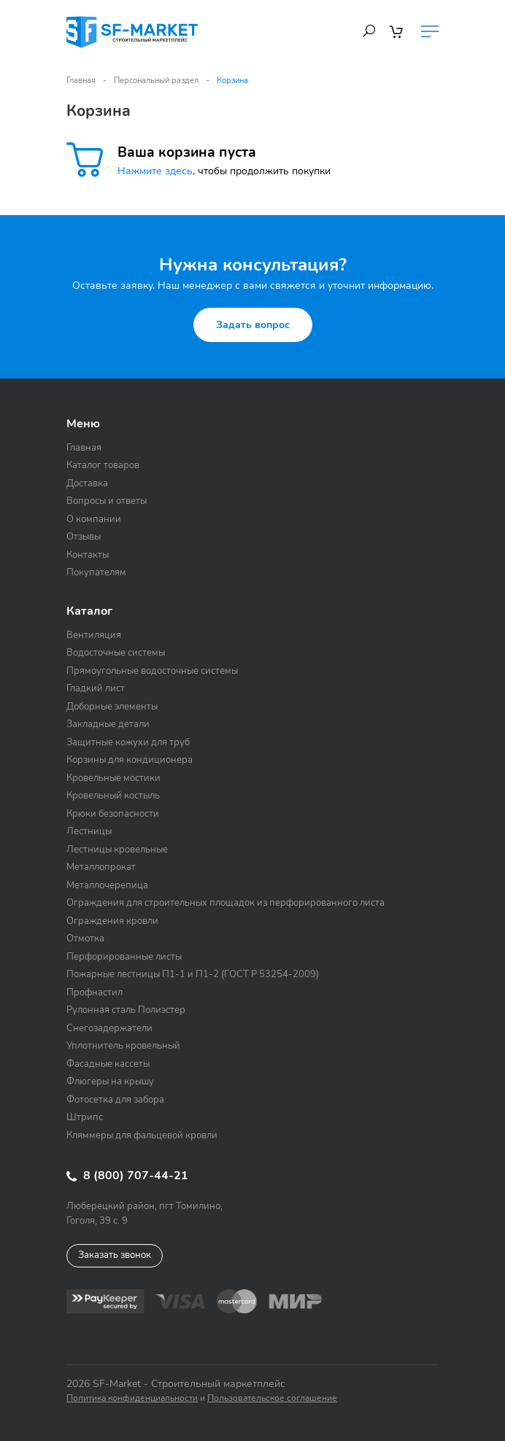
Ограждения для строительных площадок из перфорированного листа (225, 902)
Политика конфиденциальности (132, 1398)
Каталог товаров (102, 465)
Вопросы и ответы (106, 501)
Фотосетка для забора (115, 1099)
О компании (93, 519)
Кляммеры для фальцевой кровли (141, 1135)
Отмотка (85, 938)
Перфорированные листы (124, 956)
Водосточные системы (115, 652)
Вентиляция (93, 635)
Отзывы (83, 536)
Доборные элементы (112, 706)
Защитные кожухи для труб (128, 742)
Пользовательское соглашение (272, 1398)
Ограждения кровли (112, 921)
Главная (81, 80)
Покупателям (96, 572)
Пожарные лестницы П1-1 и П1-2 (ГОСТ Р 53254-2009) (192, 974)
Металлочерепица (107, 885)
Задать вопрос (253, 325)
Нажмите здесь (155, 171)
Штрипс (84, 1117)
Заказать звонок (114, 1255)
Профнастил (94, 992)
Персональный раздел (156, 80)
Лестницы (89, 831)
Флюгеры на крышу (110, 1081)
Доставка (87, 483)
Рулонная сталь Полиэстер (125, 1010)
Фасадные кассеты (108, 1064)
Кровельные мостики (113, 778)
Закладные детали (108, 724)
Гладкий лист (95, 688)
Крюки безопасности (112, 813)
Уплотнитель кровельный (123, 1045)
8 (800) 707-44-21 (127, 1176)
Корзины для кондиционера (129, 759)
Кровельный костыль (113, 795)
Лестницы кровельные (117, 849)
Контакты (87, 555)
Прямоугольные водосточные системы (152, 670)
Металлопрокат (101, 867)
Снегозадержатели (109, 1028)
